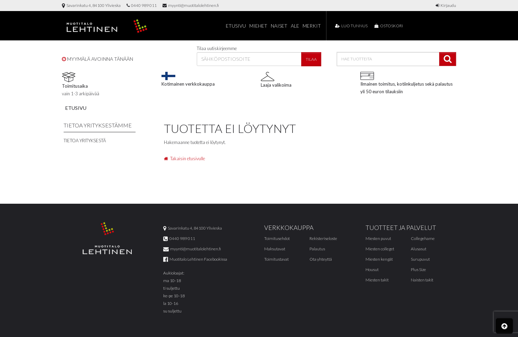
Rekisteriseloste (323, 238)
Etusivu (236, 26)
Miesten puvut (378, 238)
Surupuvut (420, 259)
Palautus (317, 248)
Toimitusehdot (277, 238)
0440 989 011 (142, 5)
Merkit (312, 26)
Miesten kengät (379, 259)
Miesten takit (377, 279)
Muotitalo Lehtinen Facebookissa (195, 259)
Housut (372, 269)
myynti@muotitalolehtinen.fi (191, 5)
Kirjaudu (446, 5)
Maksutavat (274, 248)
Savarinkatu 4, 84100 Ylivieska (91, 5)
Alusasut (418, 248)
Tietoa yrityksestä (85, 140)
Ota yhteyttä (320, 259)
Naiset (279, 26)
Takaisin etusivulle (184, 158)
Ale (295, 26)
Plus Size (418, 269)
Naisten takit (422, 279)
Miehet (258, 26)
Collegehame (423, 238)
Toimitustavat (276, 259)
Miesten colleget (380, 248)
